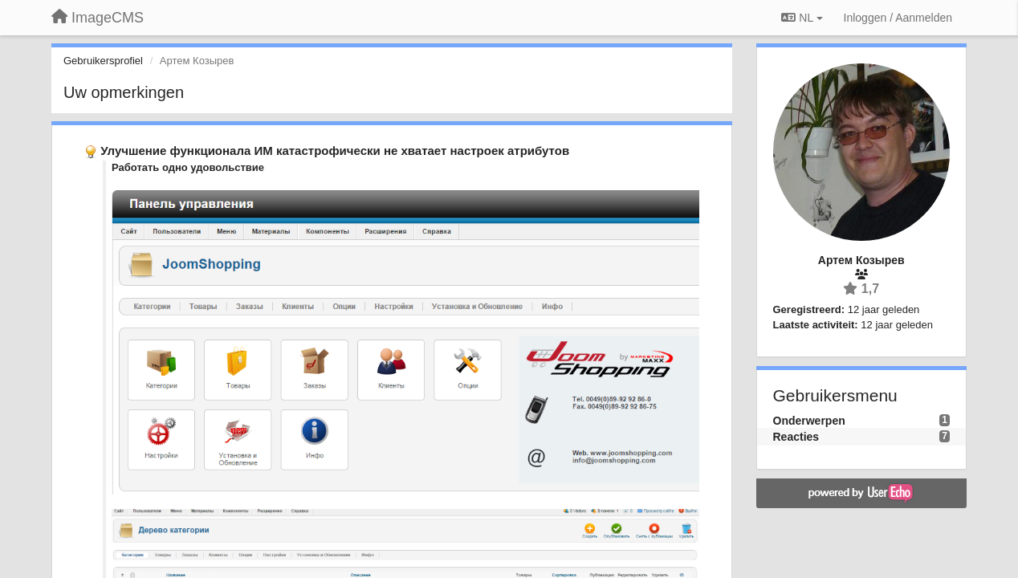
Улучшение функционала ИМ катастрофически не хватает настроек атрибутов (334, 150)
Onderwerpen (809, 420)
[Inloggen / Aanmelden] (898, 17)
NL (801, 17)
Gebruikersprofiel (103, 61)
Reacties (796, 436)
